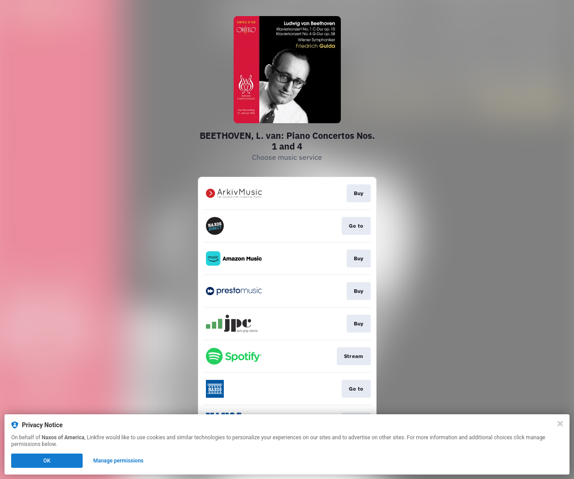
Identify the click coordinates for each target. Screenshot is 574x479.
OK (46, 461)
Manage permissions (118, 461)
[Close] (560, 424)
